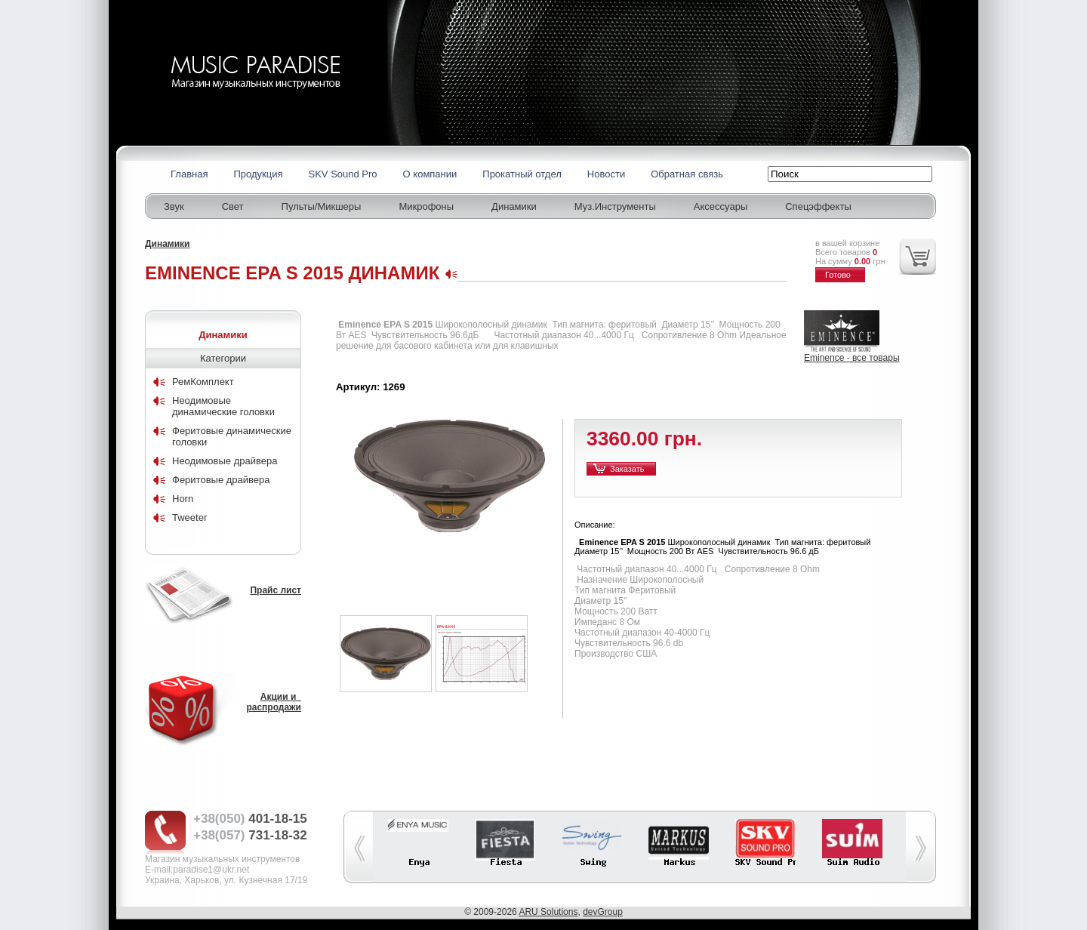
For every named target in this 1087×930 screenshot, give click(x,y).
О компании (430, 174)
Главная (189, 174)
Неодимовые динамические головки (223, 406)
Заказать (627, 468)
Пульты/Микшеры (322, 206)
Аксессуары (720, 206)
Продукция (257, 174)
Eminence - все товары (852, 358)
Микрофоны (426, 206)
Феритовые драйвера (221, 479)
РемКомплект (203, 381)
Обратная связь (687, 174)
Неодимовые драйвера (224, 461)
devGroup (603, 912)
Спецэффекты (818, 206)
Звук (174, 206)
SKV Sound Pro (343, 174)
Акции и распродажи (273, 702)
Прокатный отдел (522, 174)
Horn (182, 498)
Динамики (514, 206)
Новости (606, 174)
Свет (233, 206)
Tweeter (189, 517)
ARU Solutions (548, 912)
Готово (838, 274)
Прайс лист (275, 590)
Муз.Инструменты (615, 206)
